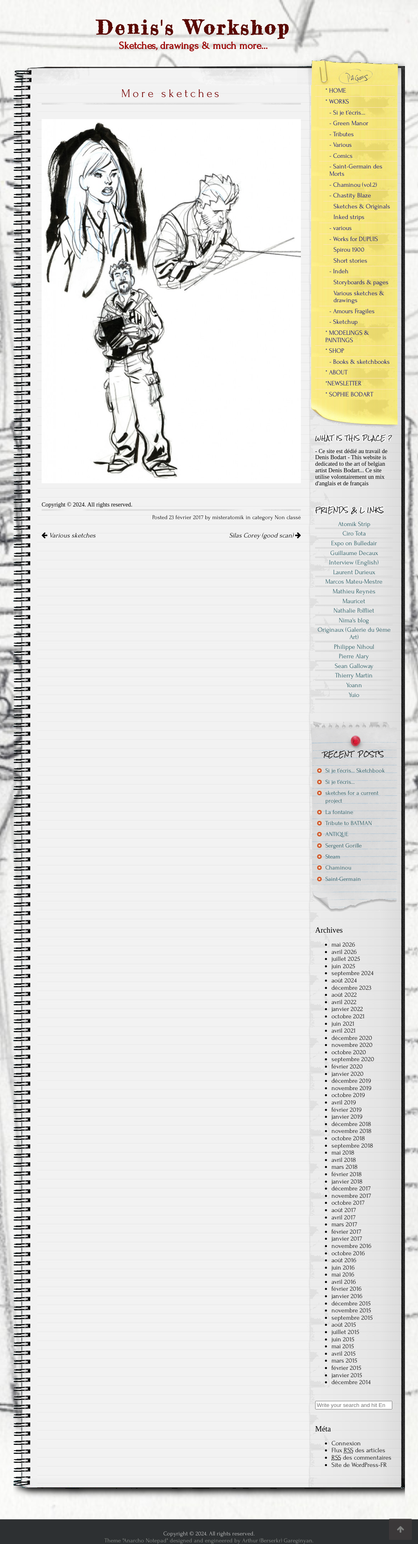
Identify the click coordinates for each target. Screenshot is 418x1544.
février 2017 (346, 1231)
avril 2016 (343, 1281)
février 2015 (346, 1367)
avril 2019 (343, 1102)
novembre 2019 (351, 1088)
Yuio (354, 695)
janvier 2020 (347, 1073)
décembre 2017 (351, 1188)
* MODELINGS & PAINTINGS (347, 336)
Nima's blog (354, 620)
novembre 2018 (351, 1131)
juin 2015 (342, 1339)
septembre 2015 (352, 1317)
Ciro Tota (354, 533)
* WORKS (337, 101)
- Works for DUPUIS (353, 239)
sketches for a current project (351, 797)
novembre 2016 (351, 1246)
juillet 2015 (345, 1332)
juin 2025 (343, 966)
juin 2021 (342, 1023)
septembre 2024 (352, 973)
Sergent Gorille (343, 845)
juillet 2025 (345, 958)
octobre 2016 (348, 1253)
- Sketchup (343, 321)
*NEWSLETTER (343, 383)
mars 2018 (344, 1166)
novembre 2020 (352, 1045)
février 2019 (346, 1109)
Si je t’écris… (340, 782)
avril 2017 (343, 1217)
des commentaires (361, 1457)
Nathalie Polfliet (354, 610)
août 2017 (343, 1210)
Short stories (350, 260)
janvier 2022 (347, 1009)
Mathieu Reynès (354, 591)
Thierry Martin (354, 675)
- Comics (341, 155)
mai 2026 (343, 944)
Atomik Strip (354, 524)
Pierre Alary (354, 656)
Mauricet (353, 601)
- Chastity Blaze (350, 195)
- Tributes (341, 134)
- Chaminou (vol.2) (353, 184)
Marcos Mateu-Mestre (353, 581)
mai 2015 (342, 1346)
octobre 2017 (348, 1202)
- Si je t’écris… (347, 112)
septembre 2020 (352, 1059)
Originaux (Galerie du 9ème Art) (354, 633)
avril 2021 (343, 1030)
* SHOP (334, 350)
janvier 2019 (346, 1116)
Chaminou (338, 867)
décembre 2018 (351, 1124)
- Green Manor (348, 123)
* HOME (335, 90)
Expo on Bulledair (354, 543)
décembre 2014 (351, 1382)
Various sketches (69, 535)
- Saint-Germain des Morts (355, 170)
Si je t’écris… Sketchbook (355, 770)
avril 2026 (344, 952)
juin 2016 (343, 1267)
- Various (340, 144)
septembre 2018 (352, 1145)
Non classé (288, 517)
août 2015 (343, 1324)
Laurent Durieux (354, 572)
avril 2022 (343, 1002)
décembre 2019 (351, 1080)
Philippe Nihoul (354, 646)
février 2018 (346, 1174)
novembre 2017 (351, 1195)
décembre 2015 (351, 1303)
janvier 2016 (346, 1296)
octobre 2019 (348, 1095)
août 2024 (344, 980)
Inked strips (349, 217)
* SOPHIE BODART (349, 394)
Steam (332, 856)
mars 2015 (344, 1360)
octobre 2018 (348, 1138)
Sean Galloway (354, 666)
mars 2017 (344, 1224)
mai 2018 (342, 1152)
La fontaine (339, 812)
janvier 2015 (346, 1375)
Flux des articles (358, 1450)
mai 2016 (342, 1274)
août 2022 (344, 994)
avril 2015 (343, 1353)
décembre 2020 (351, 1038)
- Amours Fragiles (352, 311)
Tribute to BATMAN (348, 823)
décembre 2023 (351, 987)
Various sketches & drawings (359, 297)
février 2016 (346, 1288)
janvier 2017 (346, 1238)
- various (340, 228)
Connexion (346, 1443)
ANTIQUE (336, 834)
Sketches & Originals (362, 206)
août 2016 (343, 1260)
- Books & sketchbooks (359, 361)
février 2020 (347, 1066)
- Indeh (339, 271)
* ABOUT (336, 372)
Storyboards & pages (361, 282)
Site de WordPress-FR (359, 1465)
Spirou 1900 (349, 249)
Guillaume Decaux (354, 553)
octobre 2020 (348, 1052)
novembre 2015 (351, 1310)
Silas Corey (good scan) (265, 535)
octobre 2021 (348, 1016)
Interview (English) (354, 562)
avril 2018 (343, 1160)
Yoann (354, 685)
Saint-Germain (343, 879)
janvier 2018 (346, 1181)
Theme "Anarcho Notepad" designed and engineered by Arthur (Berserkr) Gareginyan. (209, 1540)
